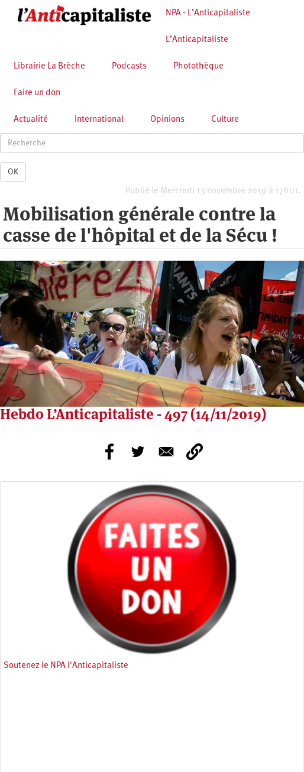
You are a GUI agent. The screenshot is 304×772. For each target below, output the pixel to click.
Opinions (167, 119)
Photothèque (198, 66)
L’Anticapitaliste (197, 39)
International (99, 119)
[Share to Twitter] (138, 451)
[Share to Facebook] (109, 451)
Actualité (31, 119)
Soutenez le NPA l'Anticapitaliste (66, 665)
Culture (225, 119)
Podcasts (129, 66)
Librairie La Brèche (49, 66)
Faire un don (37, 93)
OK (13, 172)
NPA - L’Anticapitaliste (208, 13)
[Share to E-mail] (166, 451)
